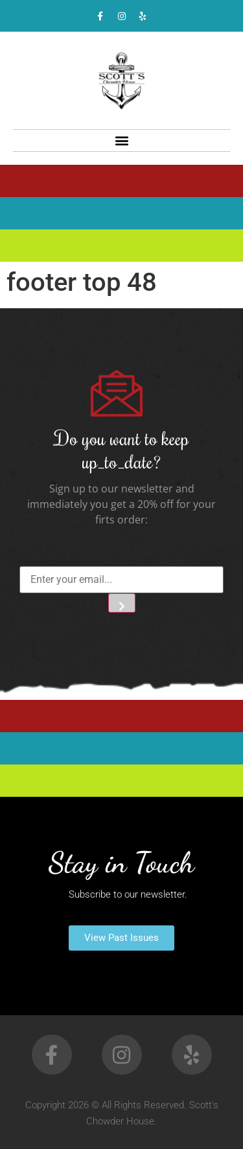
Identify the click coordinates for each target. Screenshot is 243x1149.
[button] (121, 140)
